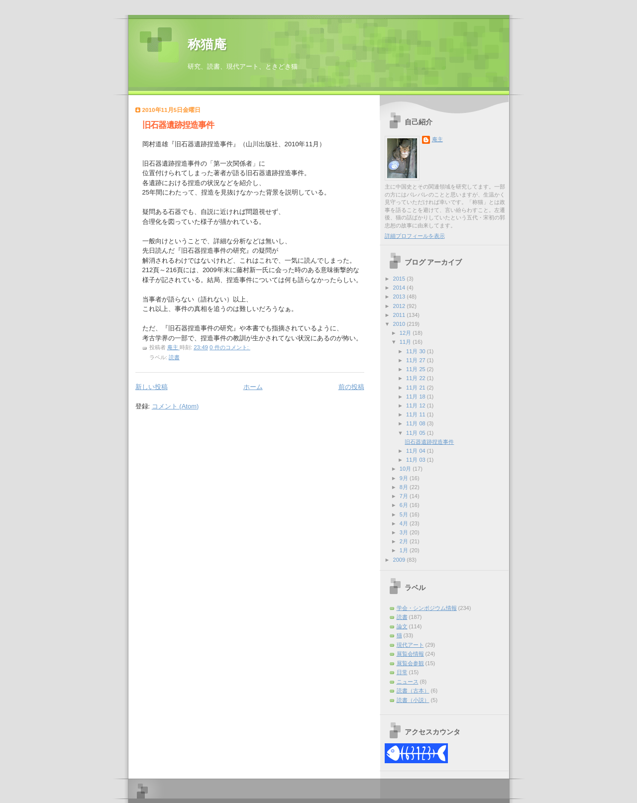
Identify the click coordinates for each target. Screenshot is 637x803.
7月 (405, 496)
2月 (405, 541)
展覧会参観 (410, 663)
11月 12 (416, 405)
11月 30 (416, 351)
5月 (405, 514)
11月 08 (416, 423)
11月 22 (416, 378)
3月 (405, 532)
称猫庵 (207, 44)
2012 (400, 306)
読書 (174, 357)
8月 (405, 487)
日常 (402, 672)
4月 (405, 523)
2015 (400, 279)
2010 (400, 324)
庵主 (437, 139)
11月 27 (416, 360)
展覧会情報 (410, 654)
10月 (406, 469)
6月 (405, 505)
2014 (400, 288)
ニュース (408, 682)
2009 (400, 560)
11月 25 (416, 369)
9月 (405, 478)
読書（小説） (413, 700)
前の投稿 (351, 387)
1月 (405, 550)
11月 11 (416, 414)
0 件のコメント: (230, 347)
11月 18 (416, 397)
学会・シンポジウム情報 (427, 608)
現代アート (410, 645)
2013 (400, 297)
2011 (400, 315)
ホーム (253, 387)
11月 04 (416, 451)
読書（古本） (413, 691)
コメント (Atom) (175, 406)
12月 (406, 333)
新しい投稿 (151, 387)
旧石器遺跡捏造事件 (178, 125)
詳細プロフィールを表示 (415, 236)
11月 (406, 342)
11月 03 (416, 460)
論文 (402, 626)
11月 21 (416, 388)
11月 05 (416, 433)
